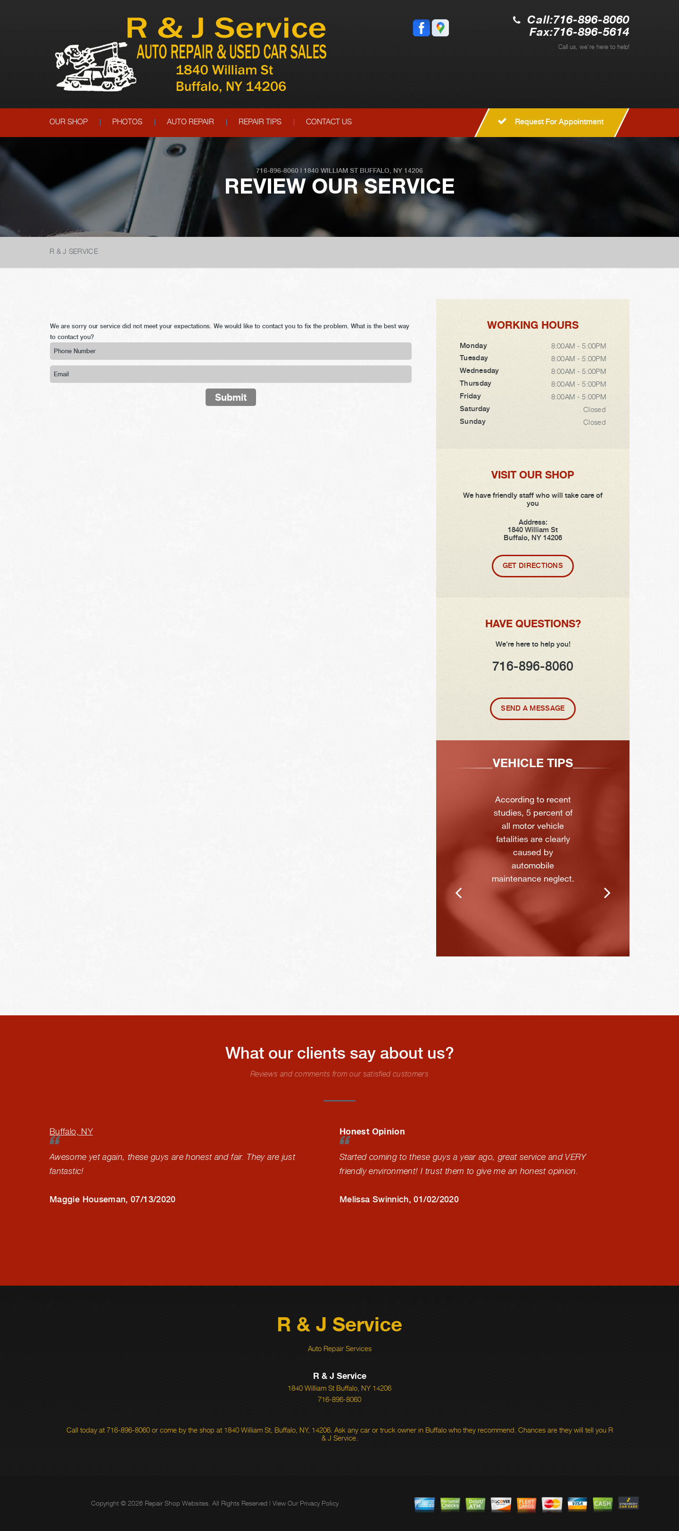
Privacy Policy (319, 1503)
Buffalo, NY (71, 1131)
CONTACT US (329, 121)
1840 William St (331, 170)
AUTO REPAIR (190, 121)
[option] (532, 848)
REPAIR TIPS (260, 121)
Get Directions (533, 565)
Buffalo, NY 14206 (391, 170)
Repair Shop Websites (176, 1503)
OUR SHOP (69, 121)
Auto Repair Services (340, 1348)
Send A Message (532, 708)
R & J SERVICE (74, 251)
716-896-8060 (591, 20)
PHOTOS (127, 121)
